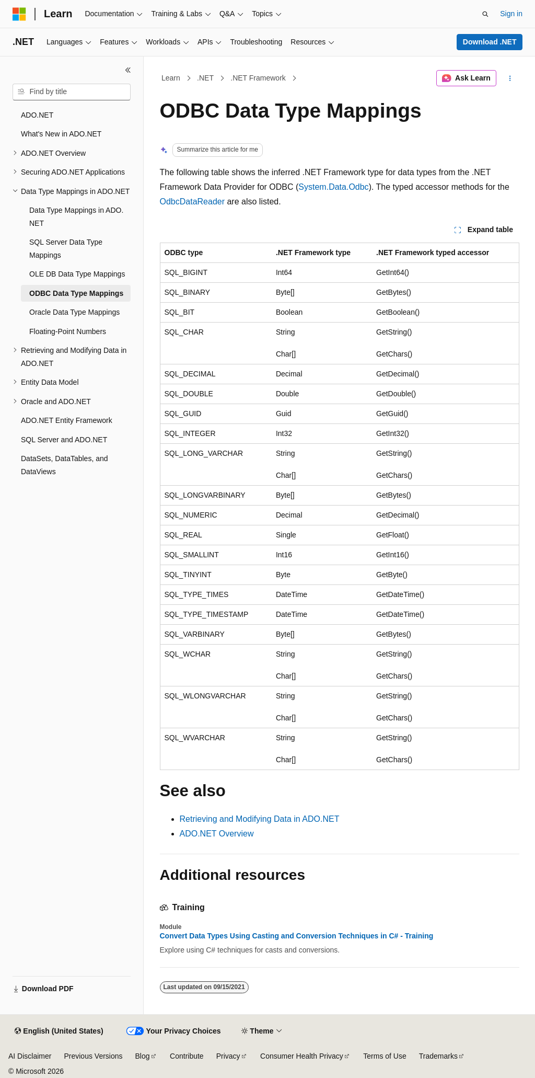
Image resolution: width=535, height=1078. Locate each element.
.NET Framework (258, 78)
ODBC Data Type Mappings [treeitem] (76, 293)
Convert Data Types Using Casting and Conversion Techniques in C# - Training (297, 936)
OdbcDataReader (192, 201)
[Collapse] (128, 70)
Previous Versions (93, 1056)
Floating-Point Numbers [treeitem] (67, 331)
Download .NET (490, 42)
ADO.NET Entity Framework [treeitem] (66, 420)
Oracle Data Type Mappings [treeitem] (74, 312)
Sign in (511, 13)
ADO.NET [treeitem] (37, 115)
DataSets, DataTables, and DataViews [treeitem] (64, 465)
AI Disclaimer (29, 1056)
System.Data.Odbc (333, 186)
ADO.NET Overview (217, 833)
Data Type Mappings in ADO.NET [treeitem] (76, 216)
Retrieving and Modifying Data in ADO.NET (260, 819)
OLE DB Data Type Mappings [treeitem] (77, 274)
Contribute (187, 1056)
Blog (142, 1056)
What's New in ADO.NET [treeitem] (61, 134)
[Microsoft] (19, 14)
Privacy (228, 1056)
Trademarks (438, 1056)
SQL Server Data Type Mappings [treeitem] (65, 248)
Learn (170, 78)
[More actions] (510, 78)
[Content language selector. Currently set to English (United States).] (58, 1031)
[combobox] (72, 92)
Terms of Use (384, 1056)
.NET (205, 78)
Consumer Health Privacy (301, 1056)
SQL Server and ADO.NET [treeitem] (64, 439)
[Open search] (485, 14)
